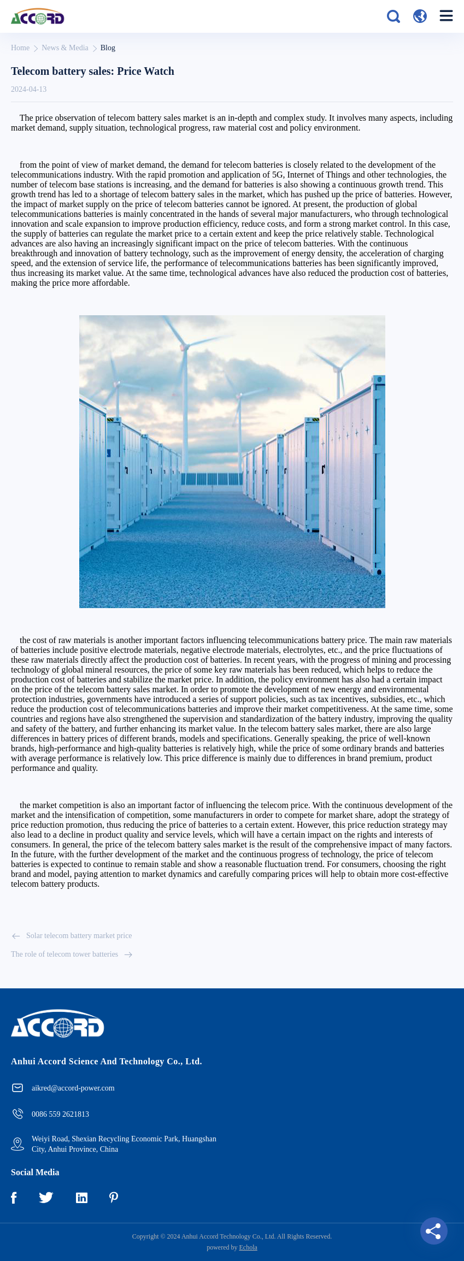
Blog (108, 48)
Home (20, 48)
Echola (248, 1247)
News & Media (65, 48)
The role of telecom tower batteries (72, 954)
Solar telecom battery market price (71, 935)
